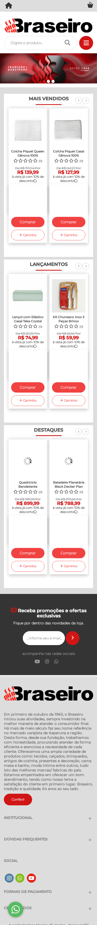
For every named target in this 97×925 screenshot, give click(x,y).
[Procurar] (69, 43)
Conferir (18, 799)
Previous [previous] (78, 103)
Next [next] (86, 103)
